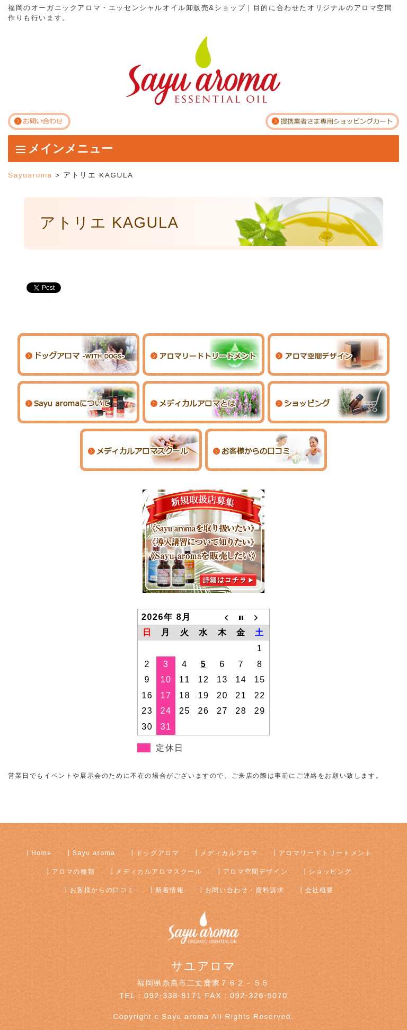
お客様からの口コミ (102, 890)
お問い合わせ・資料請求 (245, 890)
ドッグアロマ (158, 853)
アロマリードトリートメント (326, 853)
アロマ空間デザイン (255, 871)
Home (41, 853)
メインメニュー (70, 148)
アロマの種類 (73, 871)
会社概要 (319, 890)
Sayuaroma (30, 175)
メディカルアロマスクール (159, 871)
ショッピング (330, 871)
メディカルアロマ (229, 853)
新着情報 (169, 890)
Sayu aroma (94, 853)
